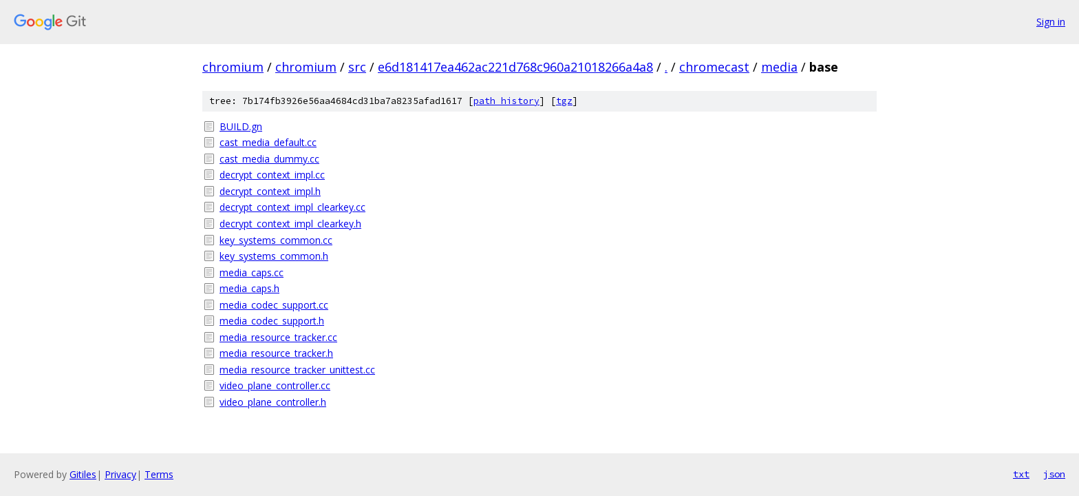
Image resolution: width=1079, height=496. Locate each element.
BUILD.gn (241, 126)
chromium (233, 67)
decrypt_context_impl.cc (272, 174)
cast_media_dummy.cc (269, 158)
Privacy (120, 474)
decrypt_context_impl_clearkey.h (290, 223)
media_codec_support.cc (274, 304)
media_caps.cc (252, 272)
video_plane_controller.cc (275, 385)
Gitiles (83, 474)
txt (1021, 474)
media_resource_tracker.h (276, 353)
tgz (564, 101)
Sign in (1050, 21)
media (779, 67)
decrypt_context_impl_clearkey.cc (292, 207)
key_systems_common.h (274, 255)
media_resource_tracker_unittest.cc (297, 369)
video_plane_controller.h (273, 402)
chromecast (714, 67)
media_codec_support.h (272, 320)
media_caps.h (249, 288)
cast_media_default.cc (268, 142)
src (357, 67)
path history (506, 101)
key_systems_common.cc (276, 240)
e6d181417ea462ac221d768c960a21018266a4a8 (515, 67)
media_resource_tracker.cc (278, 337)
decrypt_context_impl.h (270, 191)
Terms (159, 474)
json (1054, 474)
